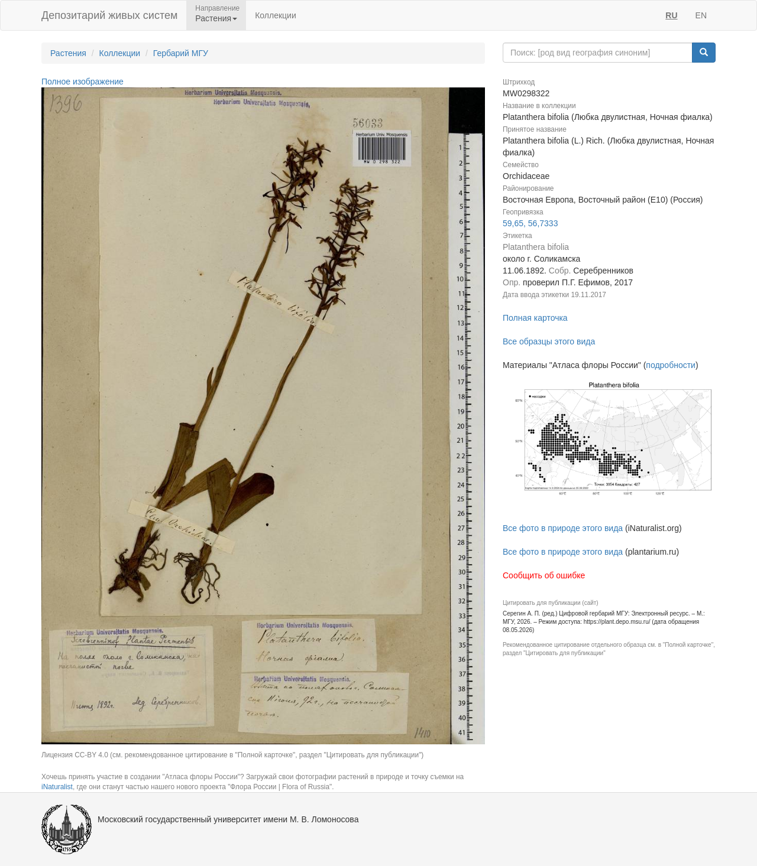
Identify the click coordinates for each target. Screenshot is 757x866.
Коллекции (275, 15)
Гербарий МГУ (180, 53)
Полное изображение (82, 81)
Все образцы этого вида (549, 341)
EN (701, 15)
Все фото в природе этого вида (563, 528)
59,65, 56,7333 (530, 223)
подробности (670, 365)
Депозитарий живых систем (109, 15)
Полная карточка (535, 318)
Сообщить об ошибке (544, 575)
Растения (68, 53)
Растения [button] (216, 18)
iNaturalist (57, 787)
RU (671, 15)
